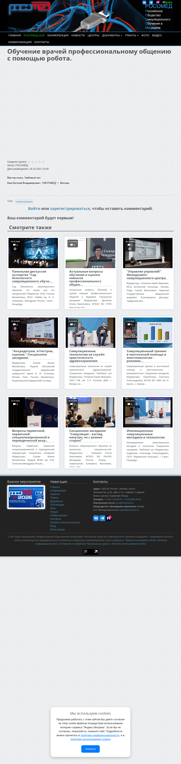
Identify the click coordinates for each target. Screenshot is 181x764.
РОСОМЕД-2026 (34, 35)
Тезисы (54, 497)
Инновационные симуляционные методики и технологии (146, 434)
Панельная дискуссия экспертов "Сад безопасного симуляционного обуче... (32, 276)
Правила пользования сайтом (140, 540)
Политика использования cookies (129, 544)
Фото (145, 35)
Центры (93, 35)
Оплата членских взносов (65, 522)
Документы (112, 35)
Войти (169, 2)
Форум (54, 511)
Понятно (90, 748)
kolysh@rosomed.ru (129, 510)
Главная (14, 35)
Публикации (57, 504)
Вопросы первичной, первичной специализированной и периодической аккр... (31, 435)
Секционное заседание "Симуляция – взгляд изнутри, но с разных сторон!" (87, 435)
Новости (78, 35)
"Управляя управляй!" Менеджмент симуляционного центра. (146, 274)
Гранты (131, 35)
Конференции (58, 35)
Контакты (42, 42)
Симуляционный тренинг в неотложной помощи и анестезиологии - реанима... (147, 356)
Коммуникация (20, 42)
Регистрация (57, 529)
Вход (53, 526)
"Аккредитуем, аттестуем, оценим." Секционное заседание (32, 354)
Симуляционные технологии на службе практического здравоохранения (87, 356)
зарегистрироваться (70, 208)
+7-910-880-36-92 (132, 499)
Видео (157, 35)
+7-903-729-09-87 (113, 499)
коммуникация (24, 201)
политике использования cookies (90, 739)
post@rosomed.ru (125, 503)
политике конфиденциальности (100, 735)
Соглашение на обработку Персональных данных (84, 544)
